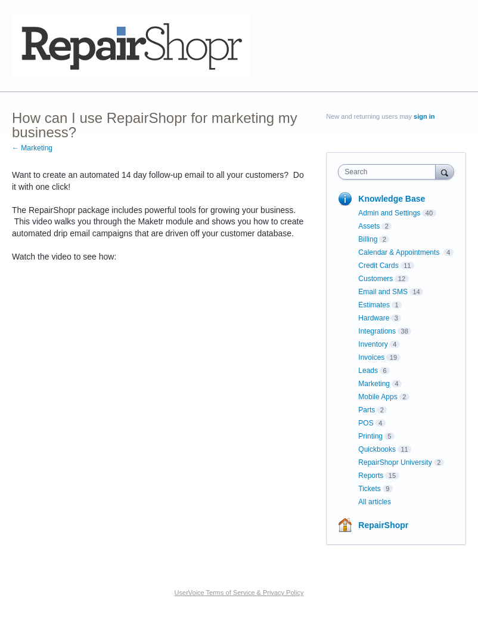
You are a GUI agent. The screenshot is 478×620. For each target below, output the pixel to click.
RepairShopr (383, 525)
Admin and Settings (389, 213)
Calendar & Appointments (399, 252)
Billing (367, 239)
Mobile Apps (377, 397)
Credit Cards (378, 265)
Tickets (369, 489)
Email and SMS (383, 292)
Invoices (371, 357)
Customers (375, 278)
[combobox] (389, 172)
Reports (370, 475)
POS (365, 423)
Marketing (374, 384)
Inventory (372, 344)
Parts (366, 410)
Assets (369, 226)
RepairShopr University (395, 462)
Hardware (373, 318)
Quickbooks (377, 449)
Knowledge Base (391, 198)
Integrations (377, 331)
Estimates (374, 305)
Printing (370, 436)
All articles (374, 502)
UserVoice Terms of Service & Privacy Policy (239, 592)
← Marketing (32, 148)
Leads (368, 370)
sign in (424, 116)
